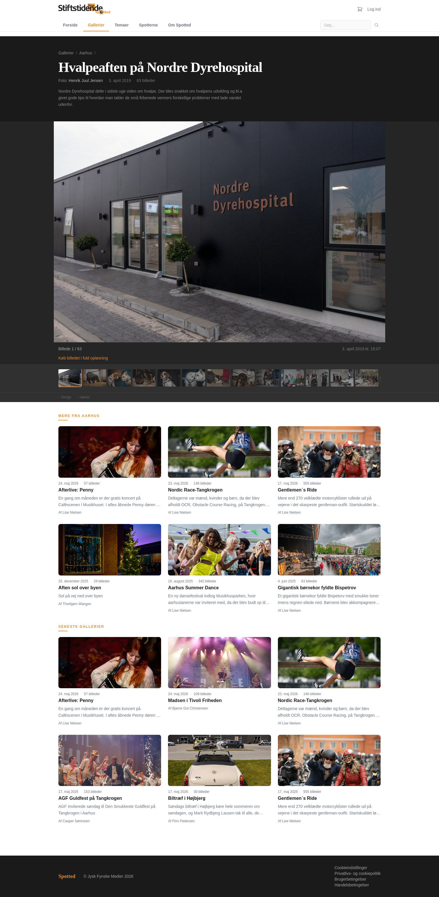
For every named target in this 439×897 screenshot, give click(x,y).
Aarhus (85, 53)
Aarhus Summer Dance (193, 587)
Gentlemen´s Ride (297, 489)
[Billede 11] (317, 378)
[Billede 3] (119, 378)
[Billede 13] (366, 378)
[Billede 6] (193, 378)
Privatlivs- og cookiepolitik (358, 873)
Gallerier (96, 25)
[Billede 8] (243, 378)
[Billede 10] (292, 378)
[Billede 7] (218, 378)
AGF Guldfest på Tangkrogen (90, 798)
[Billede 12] (342, 378)
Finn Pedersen (183, 821)
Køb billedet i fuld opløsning (83, 358)
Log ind (374, 9)
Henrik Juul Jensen (86, 80)
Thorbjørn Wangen (77, 604)
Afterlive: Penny (75, 489)
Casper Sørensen (76, 821)
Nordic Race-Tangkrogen (195, 489)
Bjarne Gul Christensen (190, 708)
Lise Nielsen (72, 512)
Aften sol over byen (79, 587)
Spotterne (148, 25)
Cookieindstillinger (351, 867)
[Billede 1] (69, 378)
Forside (70, 25)
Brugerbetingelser (351, 879)
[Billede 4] (144, 378)
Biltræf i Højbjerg (186, 798)
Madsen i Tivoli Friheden (195, 700)
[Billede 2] (94, 378)
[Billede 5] (168, 378)
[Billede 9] (267, 378)
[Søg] (377, 25)
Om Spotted (179, 25)
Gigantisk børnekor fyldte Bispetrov (317, 587)
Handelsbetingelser (352, 885)
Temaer (121, 25)
